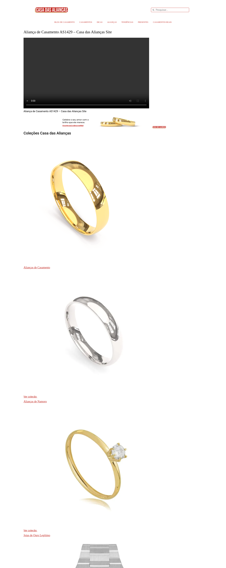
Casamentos (85, 22)
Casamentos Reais (162, 22)
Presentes (143, 22)
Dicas (99, 22)
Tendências (127, 22)
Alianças (112, 22)
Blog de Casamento (64, 22)
